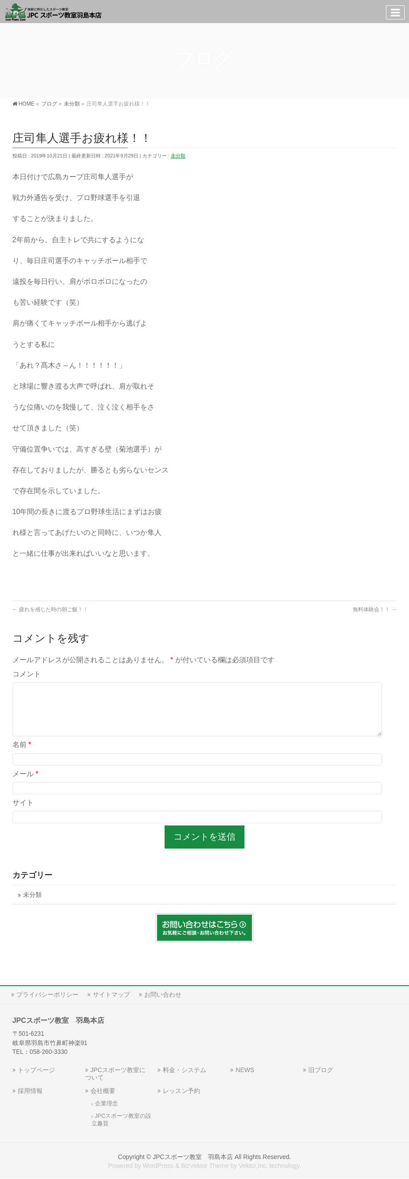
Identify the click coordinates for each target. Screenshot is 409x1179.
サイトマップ (111, 994)
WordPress (158, 1165)
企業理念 (106, 1103)
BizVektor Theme (204, 1165)
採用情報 (30, 1090)
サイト (23, 813)
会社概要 (102, 1090)
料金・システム (184, 1069)
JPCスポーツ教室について (115, 1073)
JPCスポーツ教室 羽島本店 (193, 1156)
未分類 (178, 155)
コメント (26, 674)
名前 (21, 755)
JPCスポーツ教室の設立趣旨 (121, 1120)
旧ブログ (320, 1069)
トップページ (36, 1069)
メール (25, 784)
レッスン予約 (181, 1090)
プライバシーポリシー (47, 994)
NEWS (245, 1069)
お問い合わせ (162, 994)
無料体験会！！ (375, 609)
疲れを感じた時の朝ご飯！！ (50, 609)
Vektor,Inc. (253, 1165)
